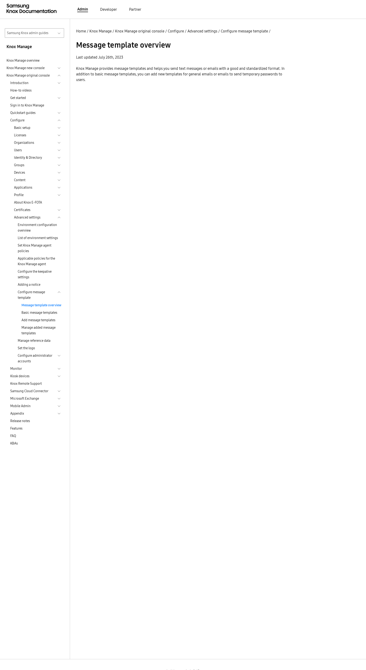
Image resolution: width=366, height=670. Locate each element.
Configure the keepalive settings (35, 274)
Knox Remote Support (26, 383)
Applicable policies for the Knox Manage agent (36, 261)
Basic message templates (39, 312)
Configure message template (244, 31)
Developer (108, 9)
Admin (82, 9)
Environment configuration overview (37, 227)
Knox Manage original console (139, 31)
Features (16, 428)
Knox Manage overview (23, 60)
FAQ (13, 436)
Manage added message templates (38, 330)
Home (81, 31)
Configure (176, 31)
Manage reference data (34, 340)
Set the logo (26, 348)
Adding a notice (29, 284)
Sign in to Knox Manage (27, 105)
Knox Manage (100, 31)
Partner (135, 9)
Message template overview (41, 305)
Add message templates (38, 320)
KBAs (14, 443)
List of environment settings (38, 238)
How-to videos (21, 90)
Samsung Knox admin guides (27, 33)
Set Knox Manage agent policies (34, 248)
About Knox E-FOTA (28, 202)
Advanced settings (202, 31)
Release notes (20, 421)
